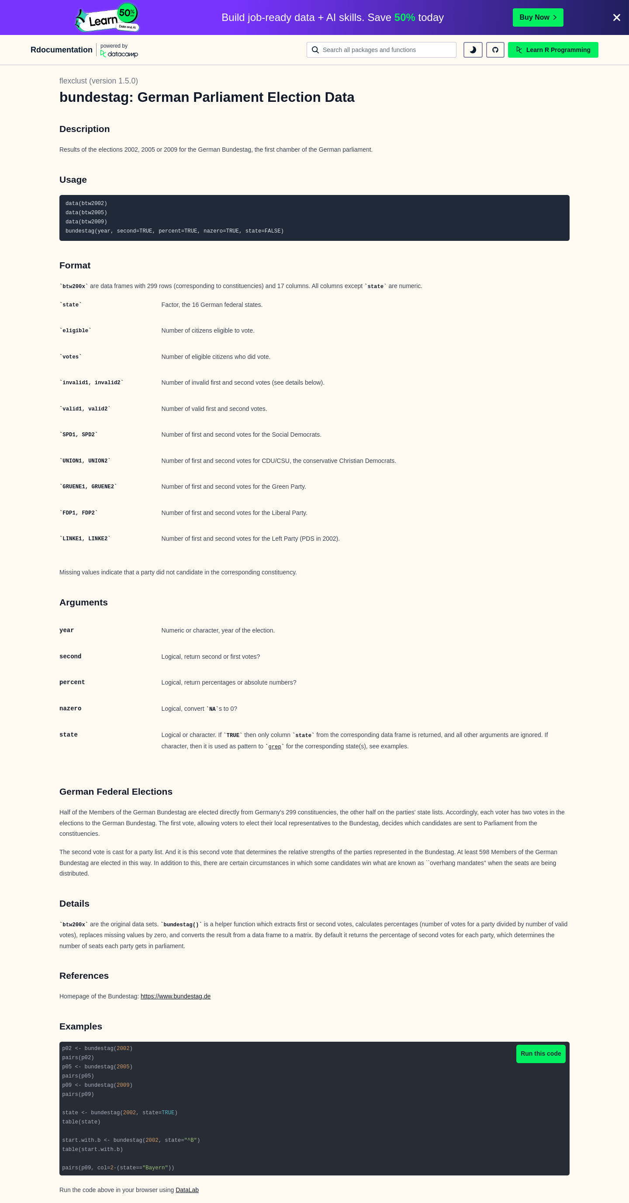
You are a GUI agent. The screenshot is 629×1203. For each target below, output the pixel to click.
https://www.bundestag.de (176, 996)
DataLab (187, 1189)
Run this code (541, 1053)
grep (274, 747)
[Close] (617, 17)
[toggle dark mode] (473, 50)
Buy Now (538, 17)
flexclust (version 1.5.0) (98, 80)
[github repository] (495, 50)
